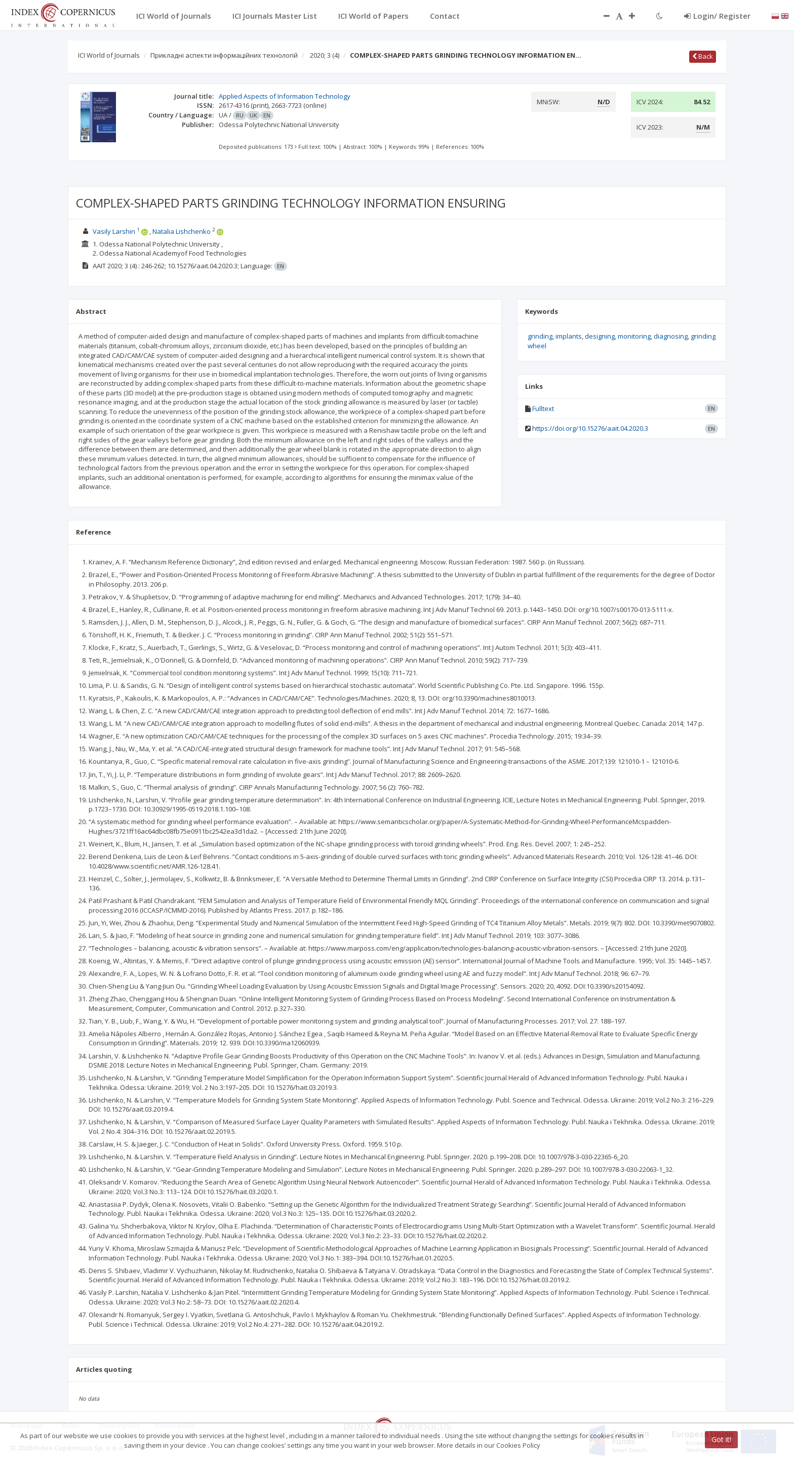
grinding (540, 336)
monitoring (634, 336)
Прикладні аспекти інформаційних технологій (224, 55)
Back (702, 56)
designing (600, 336)
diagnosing (671, 336)
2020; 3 (324, 55)
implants (568, 336)
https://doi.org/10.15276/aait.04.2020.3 (590, 428)
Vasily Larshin (114, 231)
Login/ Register (717, 16)
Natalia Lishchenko (181, 231)
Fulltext (543, 408)
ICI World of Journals (109, 55)
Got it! (721, 1439)
